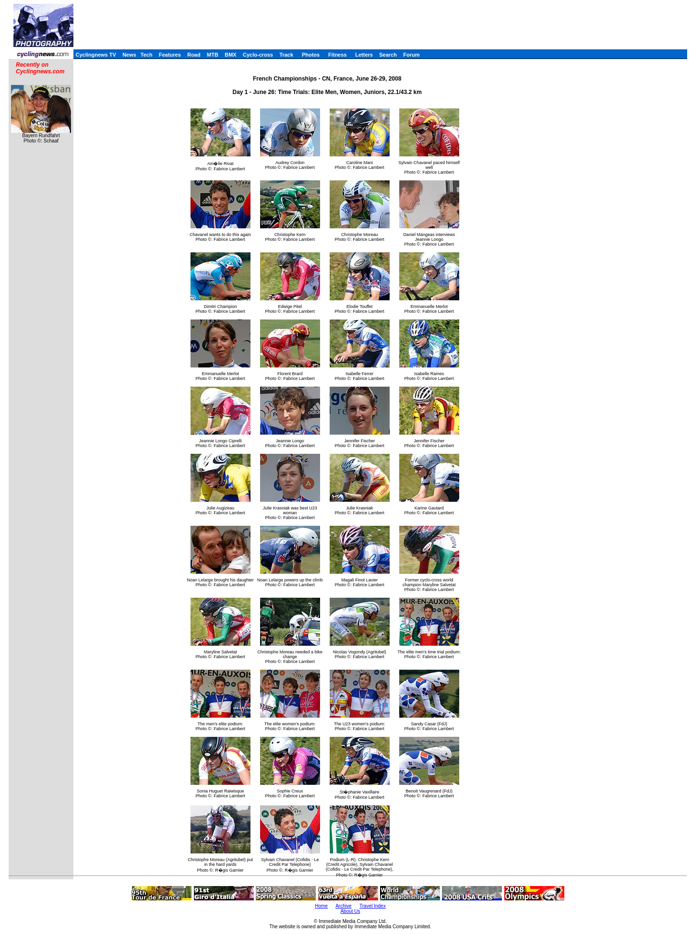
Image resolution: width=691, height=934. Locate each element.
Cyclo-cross (258, 55)
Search (388, 55)
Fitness (337, 55)
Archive (343, 906)
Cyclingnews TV (95, 55)
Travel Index (372, 906)
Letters (364, 55)
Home (321, 906)
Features (170, 55)
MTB (212, 55)
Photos (311, 55)
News (129, 55)
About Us (350, 911)
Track (286, 55)
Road (194, 55)
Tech (147, 55)
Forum (411, 55)
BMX (230, 55)
